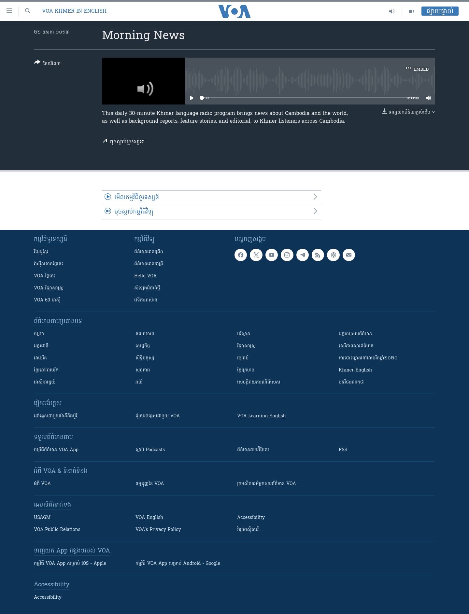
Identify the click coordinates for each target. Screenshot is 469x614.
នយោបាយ (144, 334)
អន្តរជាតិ (41, 346)
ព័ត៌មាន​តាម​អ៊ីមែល (253, 450)
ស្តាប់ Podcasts (150, 450)
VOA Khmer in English (74, 11)
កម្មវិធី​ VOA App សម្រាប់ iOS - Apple (70, 563)
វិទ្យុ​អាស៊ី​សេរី (248, 529)
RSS (343, 450)
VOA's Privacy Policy (158, 529)
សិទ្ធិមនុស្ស (144, 358)
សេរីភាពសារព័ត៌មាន (356, 346)
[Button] (47, 64)
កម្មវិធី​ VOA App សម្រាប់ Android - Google (177, 563)
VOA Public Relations (57, 529)
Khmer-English (355, 370)
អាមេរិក (40, 358)
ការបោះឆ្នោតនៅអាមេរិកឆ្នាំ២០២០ (368, 358)
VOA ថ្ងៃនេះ (45, 276)
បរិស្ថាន (243, 334)
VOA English (149, 517)
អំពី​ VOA (42, 484)
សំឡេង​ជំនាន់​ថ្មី (147, 288)
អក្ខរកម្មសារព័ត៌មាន (355, 334)
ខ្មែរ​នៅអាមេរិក (46, 370)
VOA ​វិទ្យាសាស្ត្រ (49, 288)
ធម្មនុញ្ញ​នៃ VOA (149, 484)
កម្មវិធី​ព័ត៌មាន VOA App (56, 450)
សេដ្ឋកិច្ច (142, 346)
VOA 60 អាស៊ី (47, 300)
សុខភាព (142, 370)
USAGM (42, 517)
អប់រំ (139, 382)
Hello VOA (145, 276)
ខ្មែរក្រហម (245, 370)
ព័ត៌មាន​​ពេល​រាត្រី (148, 264)
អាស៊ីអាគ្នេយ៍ (45, 382)
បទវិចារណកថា (351, 382)
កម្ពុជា (39, 334)
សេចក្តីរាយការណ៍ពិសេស (258, 382)
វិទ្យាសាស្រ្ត (246, 346)
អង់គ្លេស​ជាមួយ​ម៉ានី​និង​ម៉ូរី (55, 416)
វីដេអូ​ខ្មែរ (41, 252)
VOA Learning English (261, 416)
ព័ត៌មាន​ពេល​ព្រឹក (148, 252)
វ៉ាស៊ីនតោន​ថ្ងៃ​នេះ (49, 264)
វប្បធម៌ (243, 358)
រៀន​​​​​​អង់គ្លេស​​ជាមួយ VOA (157, 416)
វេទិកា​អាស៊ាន (145, 300)
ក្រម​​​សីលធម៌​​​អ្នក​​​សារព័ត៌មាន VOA (266, 484)
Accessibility (251, 517)
